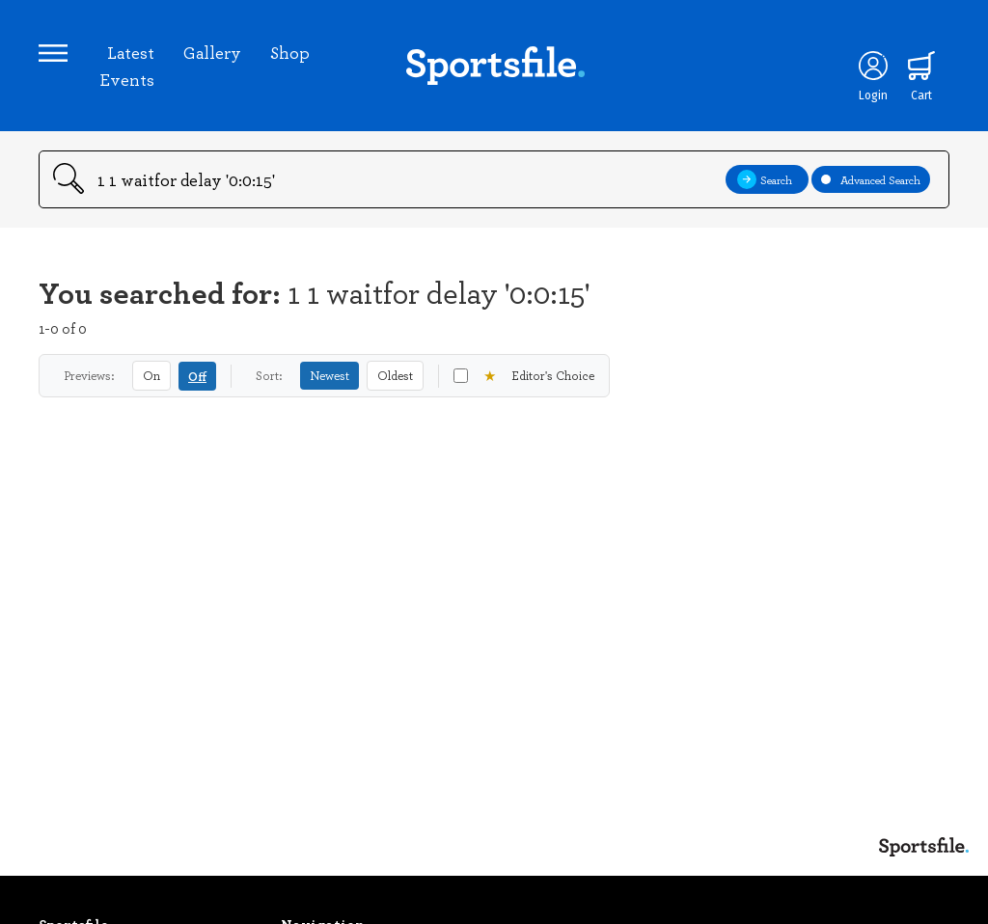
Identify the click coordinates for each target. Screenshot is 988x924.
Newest (329, 375)
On (151, 375)
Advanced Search (870, 179)
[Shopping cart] (921, 65)
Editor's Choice (523, 376)
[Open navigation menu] (53, 53)
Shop (290, 52)
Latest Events (126, 66)
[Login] (873, 65)
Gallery (212, 52)
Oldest (395, 375)
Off (197, 376)
